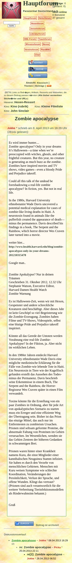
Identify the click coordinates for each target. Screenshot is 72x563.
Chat (37, 55)
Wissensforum (33, 44)
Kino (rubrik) (19, 106)
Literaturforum (37, 34)
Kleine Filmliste (52, 106)
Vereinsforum (31, 49)
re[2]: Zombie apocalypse (44, 554)
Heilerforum (45, 18)
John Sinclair (20, 110)
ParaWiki (45, 49)
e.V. (56, 11)
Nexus (46, 44)
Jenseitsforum (37, 28)
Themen (28, 86)
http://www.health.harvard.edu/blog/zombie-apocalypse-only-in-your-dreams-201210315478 (36, 251)
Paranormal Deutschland (38, 11)
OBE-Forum (30, 39)
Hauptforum (30, 18)
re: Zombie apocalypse (35, 547)
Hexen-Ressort (24, 102)
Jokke (11, 128)
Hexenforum (37, 23)
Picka (57, 547)
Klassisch (42, 83)
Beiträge (40, 86)
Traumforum (44, 39)
